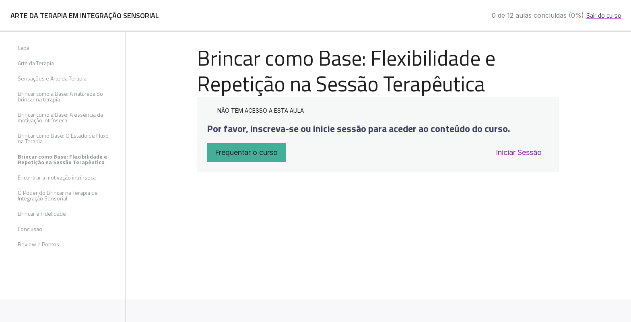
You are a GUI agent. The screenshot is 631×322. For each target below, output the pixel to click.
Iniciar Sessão (519, 152)
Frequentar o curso (246, 152)
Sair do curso (603, 15)
